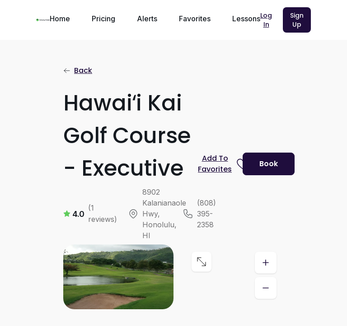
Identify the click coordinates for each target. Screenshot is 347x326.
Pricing (103, 18)
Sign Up (297, 20)
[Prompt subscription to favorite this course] (216, 164)
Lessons (246, 18)
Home (60, 18)
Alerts (147, 18)
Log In (266, 20)
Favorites (195, 18)
